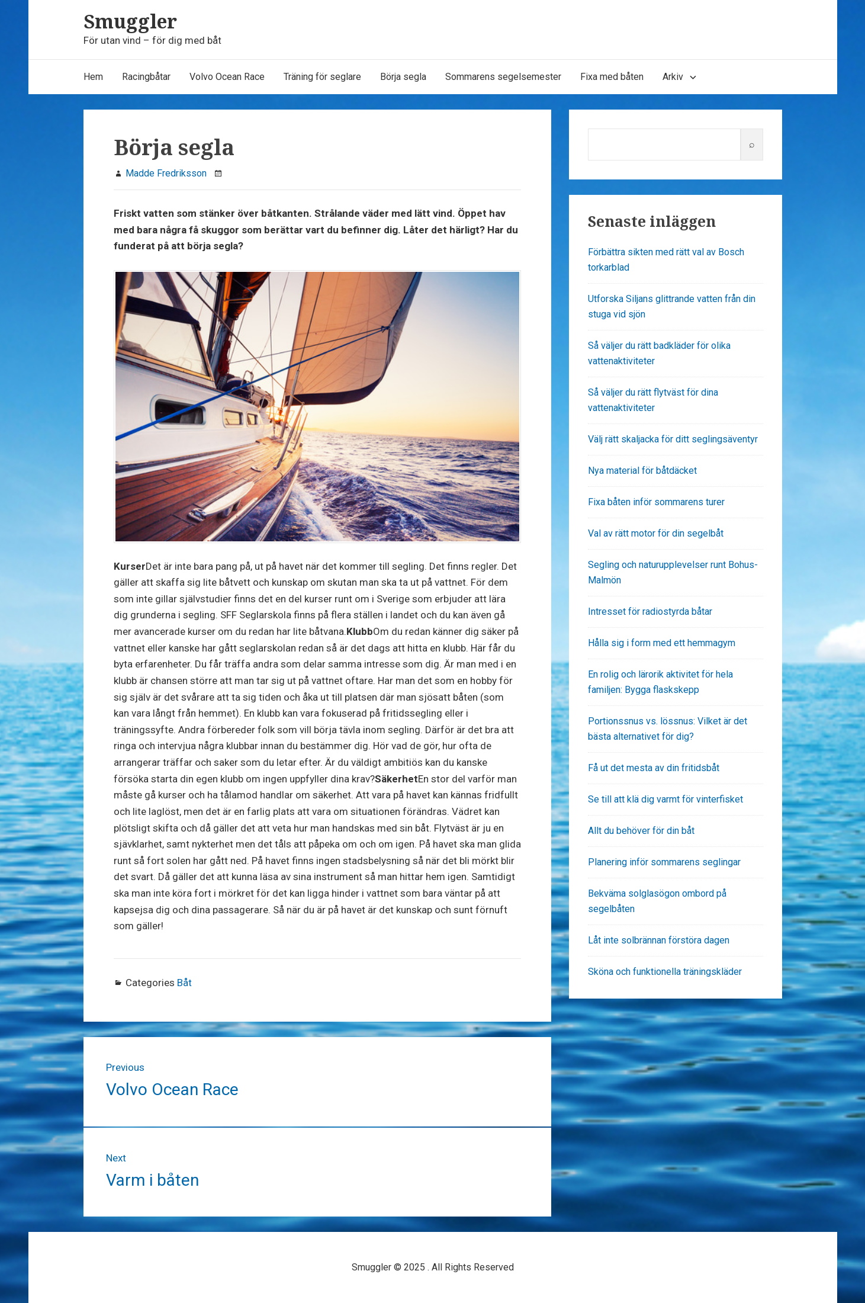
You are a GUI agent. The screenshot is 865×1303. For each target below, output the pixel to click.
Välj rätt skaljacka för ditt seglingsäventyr (673, 439)
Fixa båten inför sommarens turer (656, 502)
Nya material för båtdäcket (642, 470)
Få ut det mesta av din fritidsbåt (653, 768)
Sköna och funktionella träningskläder (665, 971)
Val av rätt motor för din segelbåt (655, 533)
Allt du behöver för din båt (641, 830)
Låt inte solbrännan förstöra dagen (658, 940)
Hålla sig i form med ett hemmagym (661, 643)
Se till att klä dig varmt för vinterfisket (665, 799)
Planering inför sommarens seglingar (664, 862)
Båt (184, 983)
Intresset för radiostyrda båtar (650, 611)
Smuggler (130, 21)
